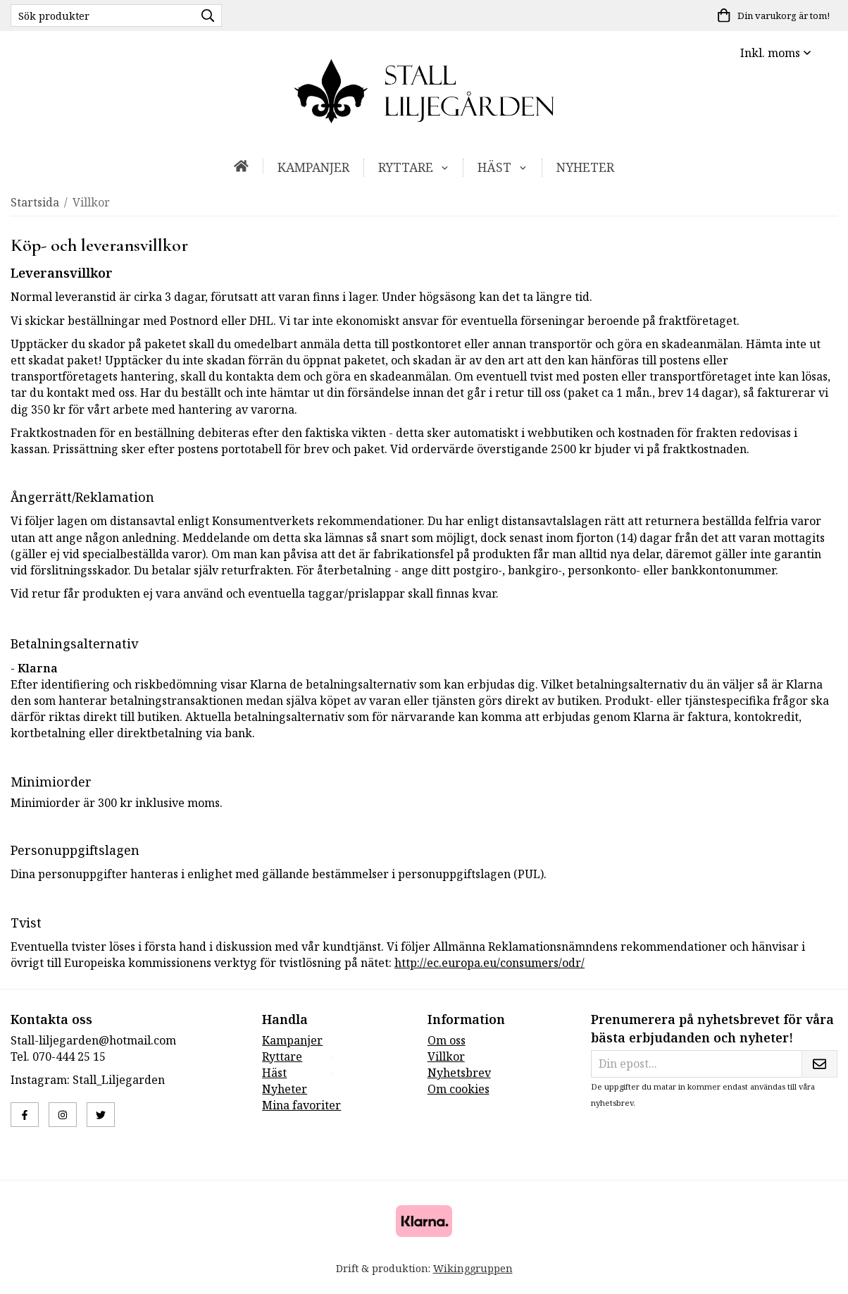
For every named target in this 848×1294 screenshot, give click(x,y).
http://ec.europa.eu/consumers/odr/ (489, 962)
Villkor (446, 1056)
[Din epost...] (696, 1064)
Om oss (447, 1040)
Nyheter (585, 167)
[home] (241, 166)
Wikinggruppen (473, 1268)
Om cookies (459, 1089)
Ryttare (413, 167)
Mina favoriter (301, 1105)
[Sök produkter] (99, 15)
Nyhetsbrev (459, 1072)
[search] (204, 15)
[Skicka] (819, 1064)
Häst (503, 167)
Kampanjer (313, 167)
